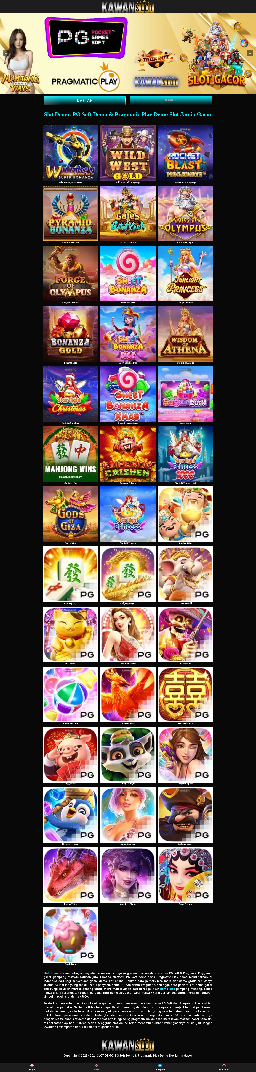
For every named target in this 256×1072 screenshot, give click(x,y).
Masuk (171, 99)
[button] (6, 53)
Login (32, 1067)
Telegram (160, 1067)
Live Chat (224, 1067)
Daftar (85, 100)
